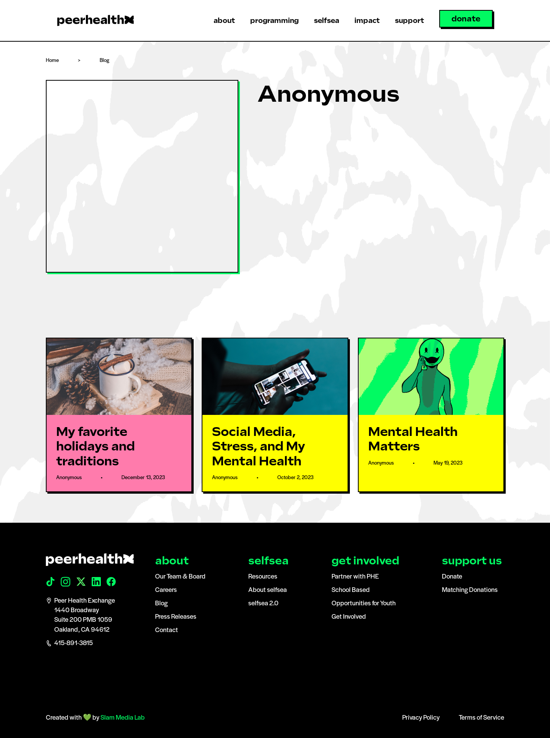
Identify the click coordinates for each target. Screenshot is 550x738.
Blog (104, 60)
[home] (95, 20)
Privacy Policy (421, 718)
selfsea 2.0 (263, 603)
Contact (166, 630)
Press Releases (175, 617)
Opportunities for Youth (364, 603)
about (172, 560)
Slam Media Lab (122, 718)
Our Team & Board (180, 576)
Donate (452, 576)
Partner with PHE (355, 576)
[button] (224, 20)
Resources (262, 576)
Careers (166, 590)
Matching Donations (470, 590)
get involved (365, 560)
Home (52, 60)
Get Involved (349, 617)
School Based (351, 590)
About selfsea (267, 590)
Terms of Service (481, 718)
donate (465, 18)
